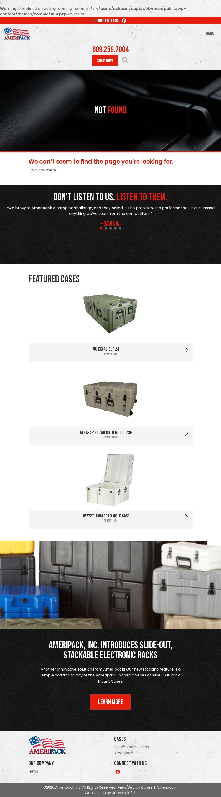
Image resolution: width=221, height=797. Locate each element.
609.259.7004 (111, 50)
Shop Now (105, 60)
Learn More (110, 702)
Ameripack (123, 752)
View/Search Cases (131, 746)
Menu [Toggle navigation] (210, 33)
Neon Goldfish (124, 792)
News (33, 771)
